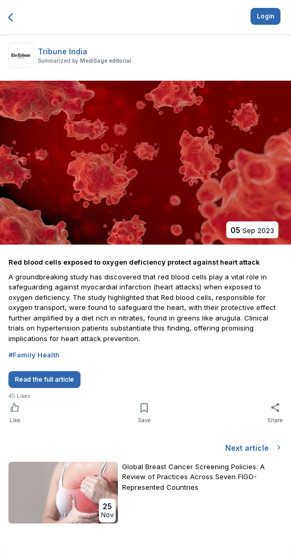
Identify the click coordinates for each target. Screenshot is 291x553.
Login (265, 16)
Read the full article (44, 379)
